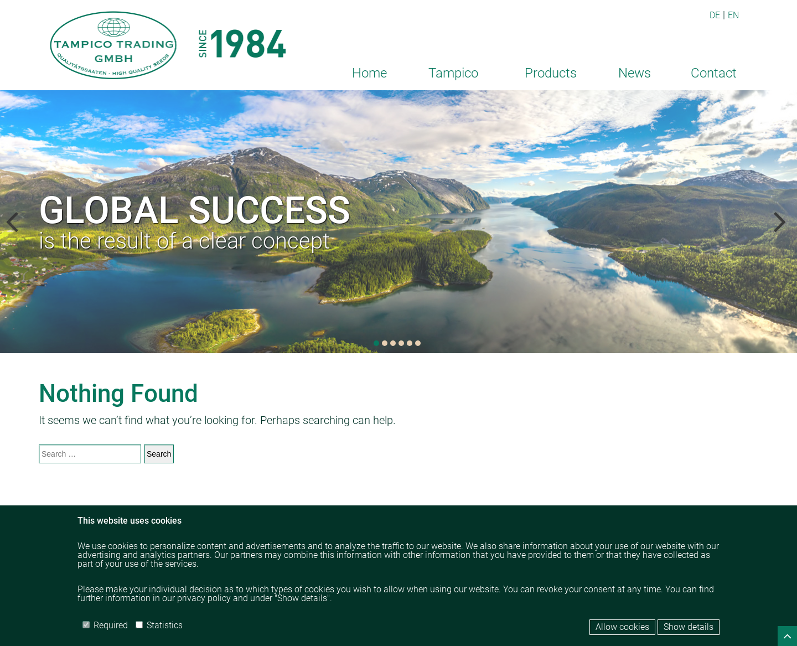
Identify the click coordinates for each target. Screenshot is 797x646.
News (634, 73)
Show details (688, 627)
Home (369, 73)
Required (105, 625)
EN (733, 15)
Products (551, 73)
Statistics (159, 625)
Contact (714, 73)
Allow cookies (622, 627)
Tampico (453, 73)
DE (715, 15)
